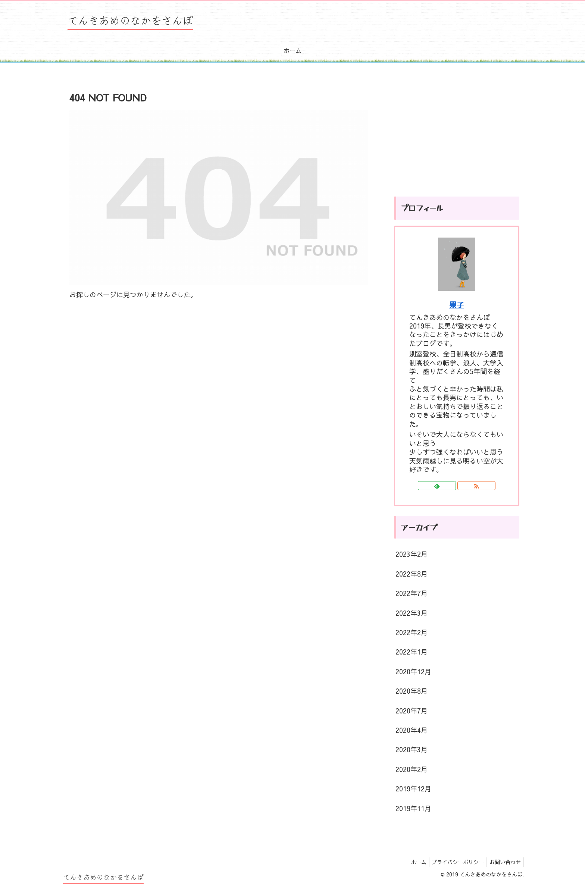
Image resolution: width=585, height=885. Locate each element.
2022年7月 (411, 593)
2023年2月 (411, 554)
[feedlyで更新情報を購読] (437, 485)
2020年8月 (411, 691)
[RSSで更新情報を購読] (476, 485)
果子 (456, 304)
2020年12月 (413, 671)
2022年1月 (411, 651)
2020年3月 (411, 749)
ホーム (412, 862)
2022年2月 (411, 632)
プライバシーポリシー (454, 862)
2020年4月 (411, 730)
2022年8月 (411, 573)
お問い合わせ (504, 862)
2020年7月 (411, 710)
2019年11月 (413, 808)
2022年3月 (411, 613)
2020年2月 (411, 769)
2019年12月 (413, 788)
